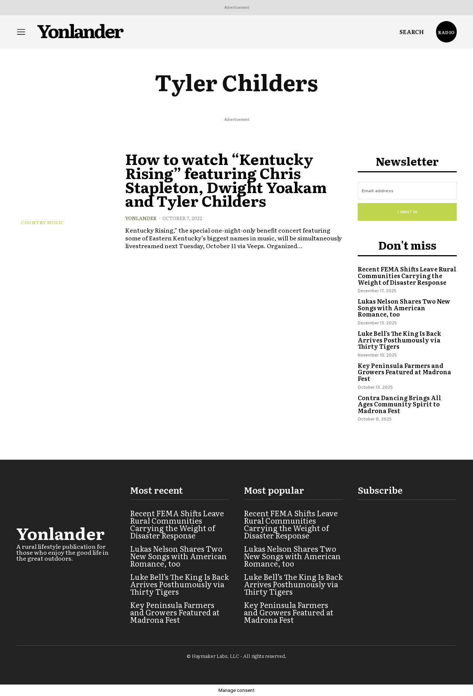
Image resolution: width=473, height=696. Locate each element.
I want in (407, 212)
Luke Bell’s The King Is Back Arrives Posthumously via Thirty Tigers (399, 340)
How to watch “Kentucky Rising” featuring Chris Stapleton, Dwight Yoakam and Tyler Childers (231, 179)
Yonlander (141, 218)
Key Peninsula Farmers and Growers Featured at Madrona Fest (404, 372)
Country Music (42, 222)
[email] (407, 190)
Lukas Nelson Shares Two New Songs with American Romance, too (404, 307)
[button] (411, 31)
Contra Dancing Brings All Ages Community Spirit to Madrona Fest (399, 404)
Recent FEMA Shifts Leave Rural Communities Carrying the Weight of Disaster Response (407, 275)
